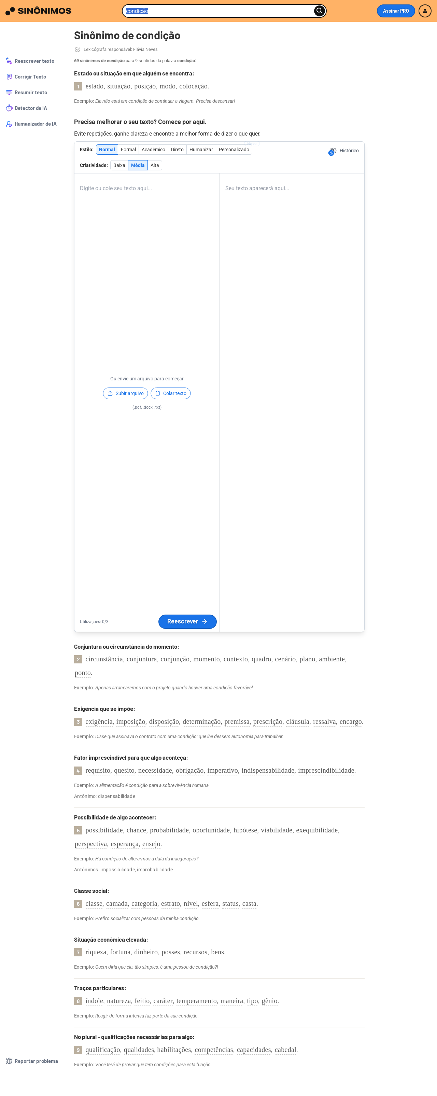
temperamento (197, 1000)
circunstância (104, 659)
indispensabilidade (268, 770)
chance (136, 830)
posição (145, 86)
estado (95, 86)
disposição (164, 721)
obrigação (190, 770)
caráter (163, 1000)
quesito (124, 770)
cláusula (297, 721)
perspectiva (91, 843)
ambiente (332, 659)
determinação (202, 721)
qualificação (103, 1049)
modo (168, 86)
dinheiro (146, 952)
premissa (237, 721)
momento (206, 659)
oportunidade (211, 830)
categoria (144, 903)
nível (191, 903)
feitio (142, 1000)
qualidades (139, 1049)
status (230, 903)
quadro (261, 659)
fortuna (120, 952)
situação (118, 86)
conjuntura (142, 659)
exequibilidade (317, 830)
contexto (236, 659)
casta (249, 903)
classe (94, 903)
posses (170, 952)
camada (117, 903)
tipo (252, 1000)
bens (217, 952)
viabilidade (276, 830)
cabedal (285, 1049)
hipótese (245, 830)
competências (214, 1049)
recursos (195, 952)
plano (307, 659)
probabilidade (169, 830)
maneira (232, 1000)
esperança (125, 843)
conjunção (174, 659)
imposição (130, 721)
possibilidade (104, 830)
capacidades (254, 1049)
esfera (210, 903)
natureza (119, 1000)
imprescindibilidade (326, 770)
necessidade (155, 770)
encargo (351, 721)
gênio (270, 1000)
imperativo (222, 770)
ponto (83, 672)
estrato (170, 903)
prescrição (267, 721)
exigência (99, 721)
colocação (193, 86)
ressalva (324, 721)
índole (94, 1000)
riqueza (96, 952)
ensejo (151, 843)
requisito (98, 770)
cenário (285, 659)
